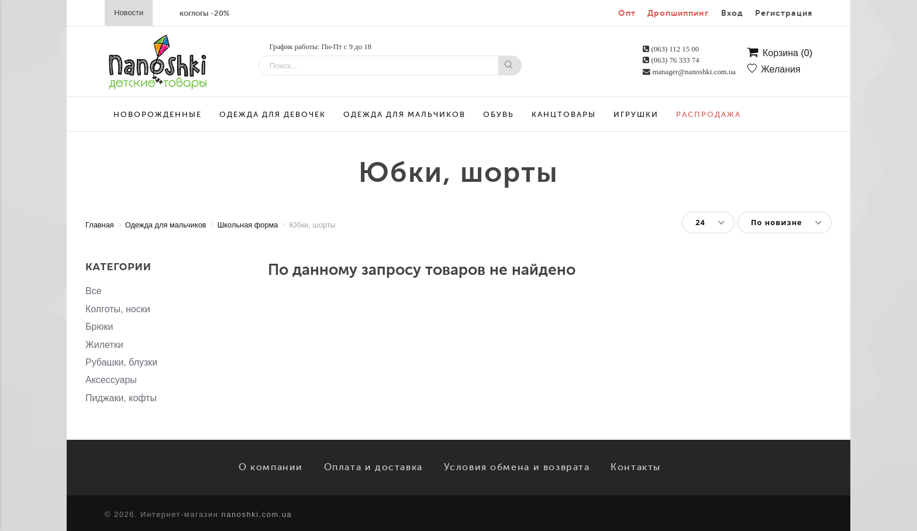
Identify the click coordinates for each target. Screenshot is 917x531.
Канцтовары (564, 114)
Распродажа (708, 114)
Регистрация (783, 13)
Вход (732, 13)
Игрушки (636, 114)
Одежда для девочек (272, 114)
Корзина (779, 53)
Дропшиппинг (678, 13)
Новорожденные (157, 114)
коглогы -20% (204, 13)
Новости (128, 12)
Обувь (498, 114)
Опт (627, 13)
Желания (774, 69)
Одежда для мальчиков (404, 114)
